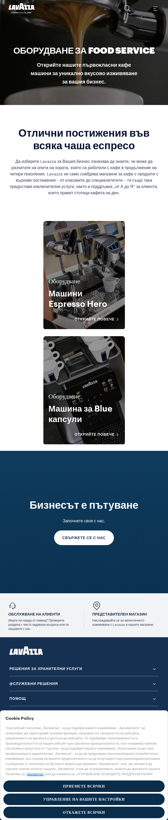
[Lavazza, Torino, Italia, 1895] (22, 8)
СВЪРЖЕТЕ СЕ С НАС (84, 538)
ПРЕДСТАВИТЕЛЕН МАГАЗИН (119, 614)
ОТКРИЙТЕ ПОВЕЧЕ (98, 319)
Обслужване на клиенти (34, 614)
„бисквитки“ (35, 774)
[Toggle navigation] (155, 8)
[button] (127, 8)
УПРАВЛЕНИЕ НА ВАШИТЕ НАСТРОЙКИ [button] (84, 799)
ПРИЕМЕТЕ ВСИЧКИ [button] (84, 786)
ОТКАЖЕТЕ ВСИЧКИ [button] (84, 812)
